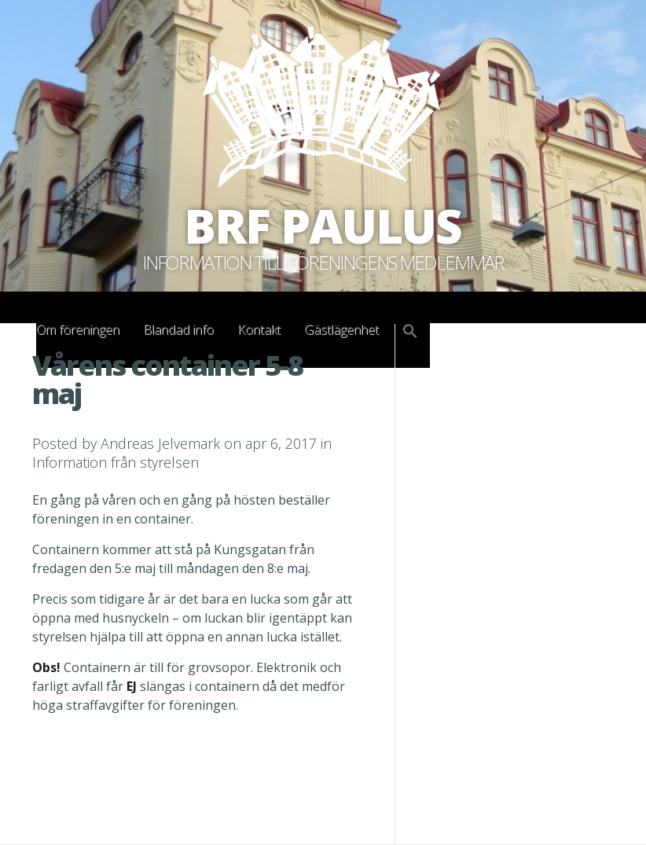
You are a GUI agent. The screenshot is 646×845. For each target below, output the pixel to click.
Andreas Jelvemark (160, 443)
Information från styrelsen (115, 462)
